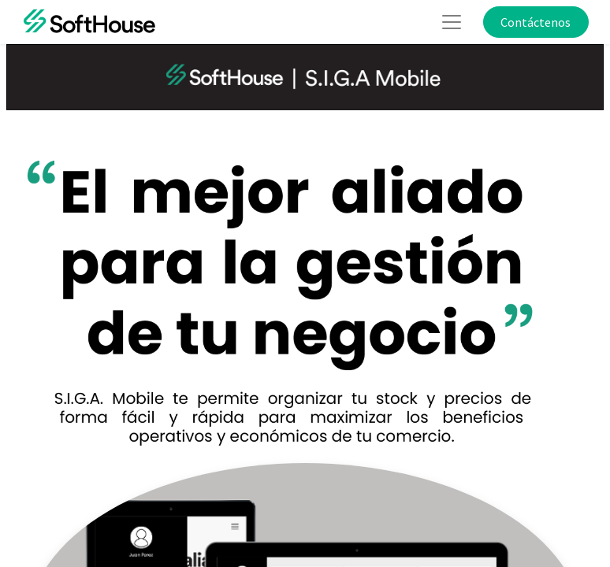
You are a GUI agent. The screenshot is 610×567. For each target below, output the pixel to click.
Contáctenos (535, 22)
